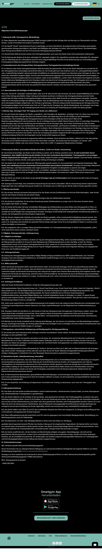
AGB (47, 538)
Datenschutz (35, 538)
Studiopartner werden (81, 4)
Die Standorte (36, 4)
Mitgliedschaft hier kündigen (51, 519)
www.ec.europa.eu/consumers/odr (35, 451)
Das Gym (26, 4)
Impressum (21, 538)
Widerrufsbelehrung (61, 538)
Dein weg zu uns (47, 4)
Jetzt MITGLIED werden (62, 4)
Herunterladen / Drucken (91, 18)
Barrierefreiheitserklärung (86, 538)
